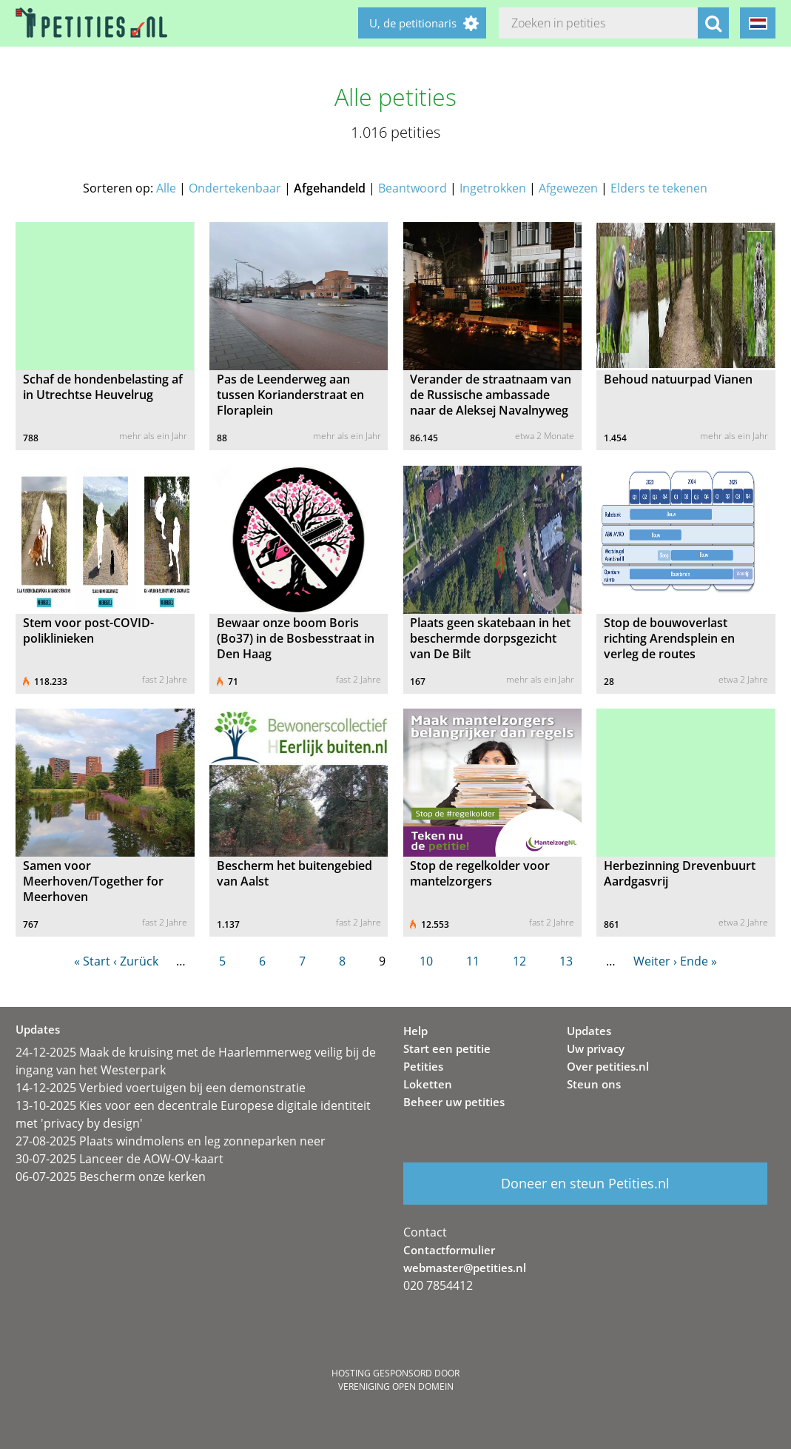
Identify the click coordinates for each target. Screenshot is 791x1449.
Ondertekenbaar (235, 188)
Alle (166, 188)
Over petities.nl (608, 1066)
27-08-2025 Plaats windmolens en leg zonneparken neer (171, 1141)
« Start (92, 961)
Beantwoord (412, 188)
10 (426, 961)
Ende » (698, 961)
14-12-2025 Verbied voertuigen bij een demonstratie (161, 1088)
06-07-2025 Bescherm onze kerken (111, 1176)
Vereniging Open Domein (396, 1386)
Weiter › (655, 961)
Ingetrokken (493, 188)
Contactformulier (449, 1249)
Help (415, 1030)
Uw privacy (596, 1048)
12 (519, 961)
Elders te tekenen (658, 188)
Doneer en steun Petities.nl (585, 1183)
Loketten (427, 1084)
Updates (589, 1030)
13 (566, 961)
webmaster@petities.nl (464, 1267)
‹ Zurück (135, 961)
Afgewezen (568, 188)
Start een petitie (447, 1048)
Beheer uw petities (454, 1101)
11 (472, 961)
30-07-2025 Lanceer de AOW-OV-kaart (119, 1159)
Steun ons (594, 1084)
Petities (423, 1066)
